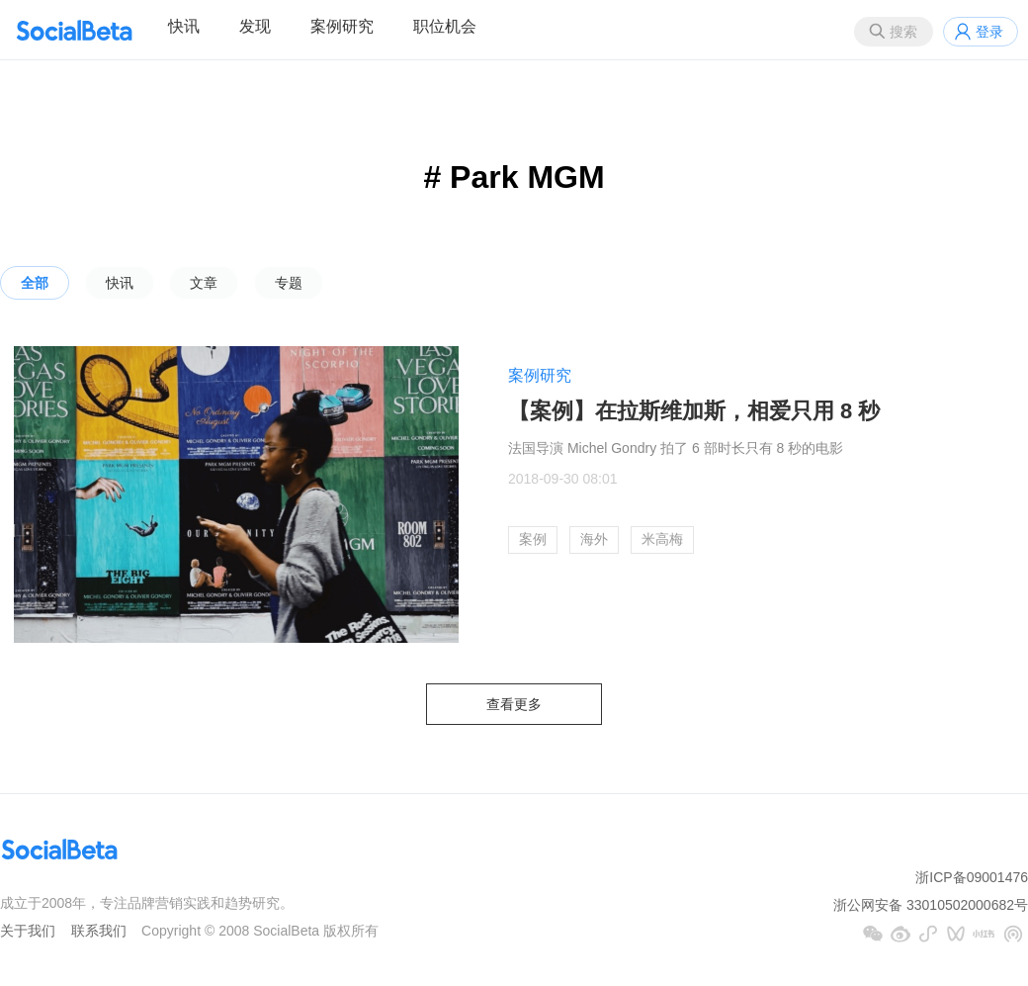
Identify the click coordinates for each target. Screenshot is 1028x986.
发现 (255, 26)
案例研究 (342, 26)
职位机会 (444, 26)
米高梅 (662, 539)
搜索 (903, 32)
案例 (533, 539)
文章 (203, 283)
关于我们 (27, 931)
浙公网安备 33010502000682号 (930, 905)
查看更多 (514, 704)
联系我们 (99, 931)
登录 (989, 32)
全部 (34, 283)
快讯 (184, 26)
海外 (594, 539)
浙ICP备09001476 (971, 877)
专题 (288, 283)
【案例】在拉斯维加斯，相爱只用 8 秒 (694, 411)
